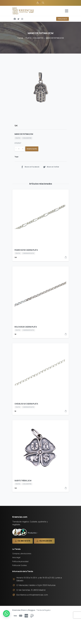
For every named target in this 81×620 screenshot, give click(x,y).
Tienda (20, 38)
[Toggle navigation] (66, 11)
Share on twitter (51, 166)
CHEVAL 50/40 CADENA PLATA (26, 404)
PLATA (28, 38)
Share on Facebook (30, 166)
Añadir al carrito (32, 149)
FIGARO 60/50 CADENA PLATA (26, 250)
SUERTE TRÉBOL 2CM (23, 480)
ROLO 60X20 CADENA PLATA (26, 327)
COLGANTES (38, 38)
